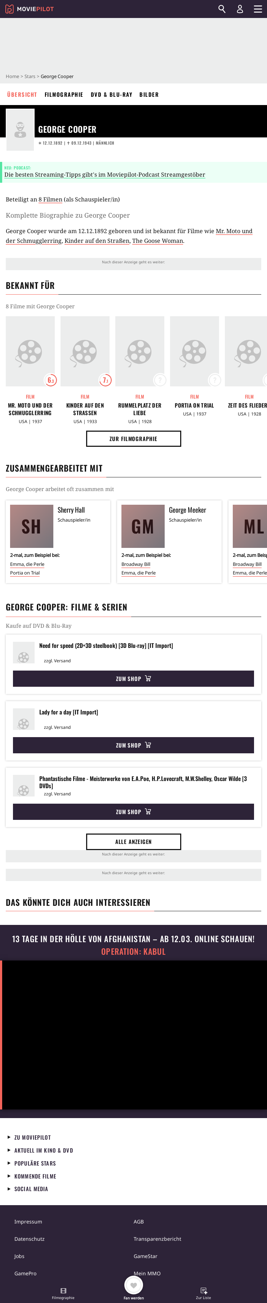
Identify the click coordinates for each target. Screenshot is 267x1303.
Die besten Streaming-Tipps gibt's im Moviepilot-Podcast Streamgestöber (104, 174)
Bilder (149, 94)
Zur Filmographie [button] (133, 438)
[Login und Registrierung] (240, 9)
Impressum (28, 1221)
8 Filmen (50, 199)
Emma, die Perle (27, 564)
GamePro (25, 1273)
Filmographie (64, 94)
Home (12, 76)
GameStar (145, 1256)
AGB (139, 1221)
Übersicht (22, 94)
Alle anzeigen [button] (133, 841)
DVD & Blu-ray (112, 94)
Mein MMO (147, 1273)
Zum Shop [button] (133, 678)
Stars (30, 76)
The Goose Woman (157, 241)
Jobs (19, 1256)
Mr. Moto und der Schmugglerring (30, 409)
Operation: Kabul (133, 951)
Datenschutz (29, 1238)
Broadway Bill (135, 564)
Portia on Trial (194, 405)
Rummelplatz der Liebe (140, 409)
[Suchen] (222, 9)
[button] (63, 1294)
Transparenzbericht (157, 1238)
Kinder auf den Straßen (96, 241)
